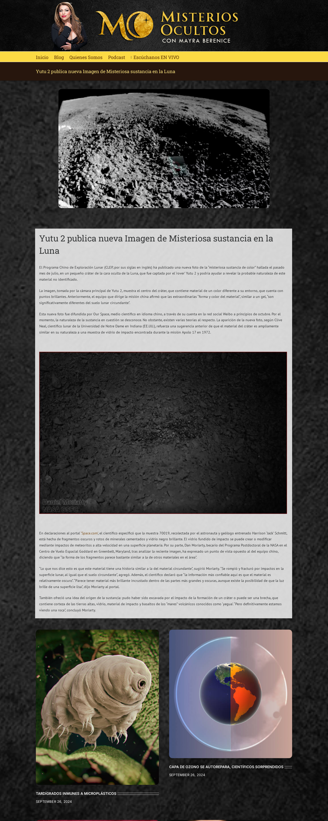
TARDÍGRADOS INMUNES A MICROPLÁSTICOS (76, 793)
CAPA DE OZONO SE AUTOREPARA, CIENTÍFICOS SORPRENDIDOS (226, 767)
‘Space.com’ (89, 533)
